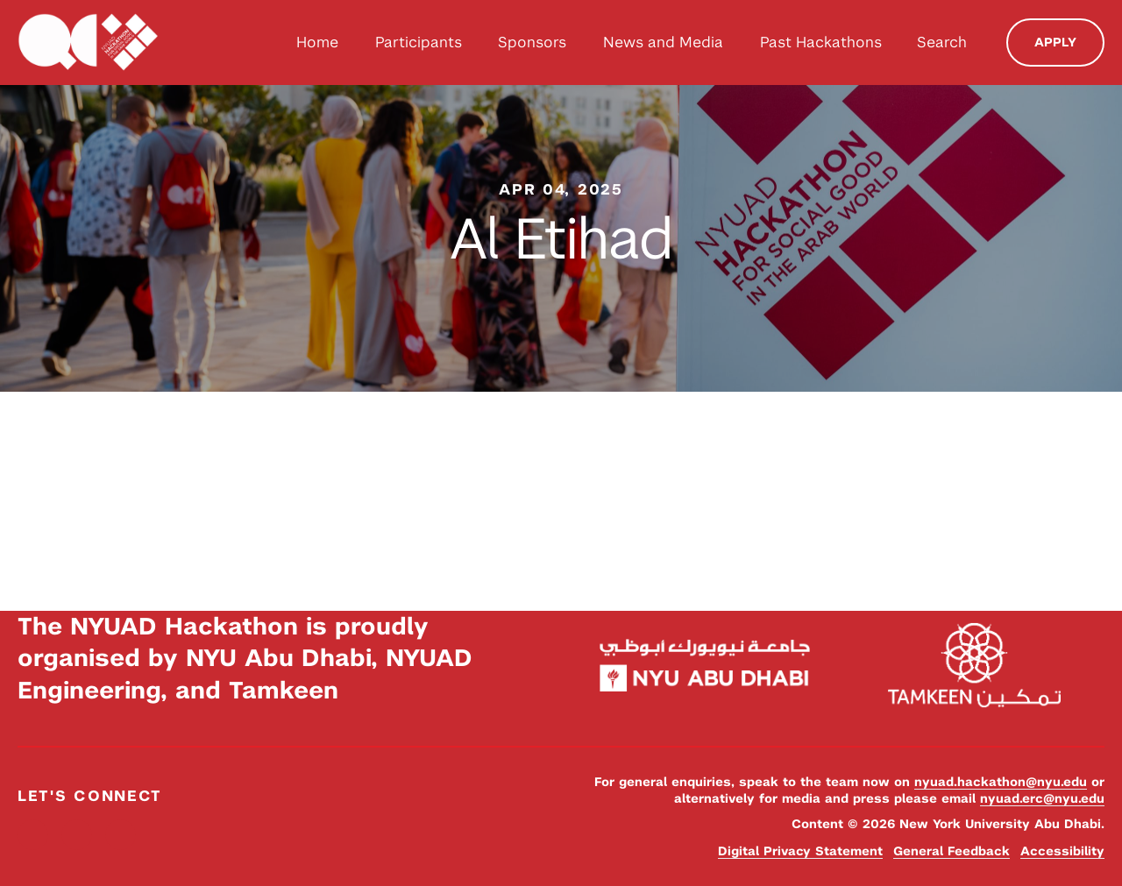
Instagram (76, 834)
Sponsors (532, 42)
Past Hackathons (821, 42)
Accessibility (1062, 851)
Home (317, 42)
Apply (1055, 42)
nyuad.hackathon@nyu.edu (1000, 782)
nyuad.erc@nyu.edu (1042, 798)
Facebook (33, 834)
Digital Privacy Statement (800, 851)
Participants (418, 42)
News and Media (663, 42)
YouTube (120, 834)
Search (942, 42)
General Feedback (951, 851)
